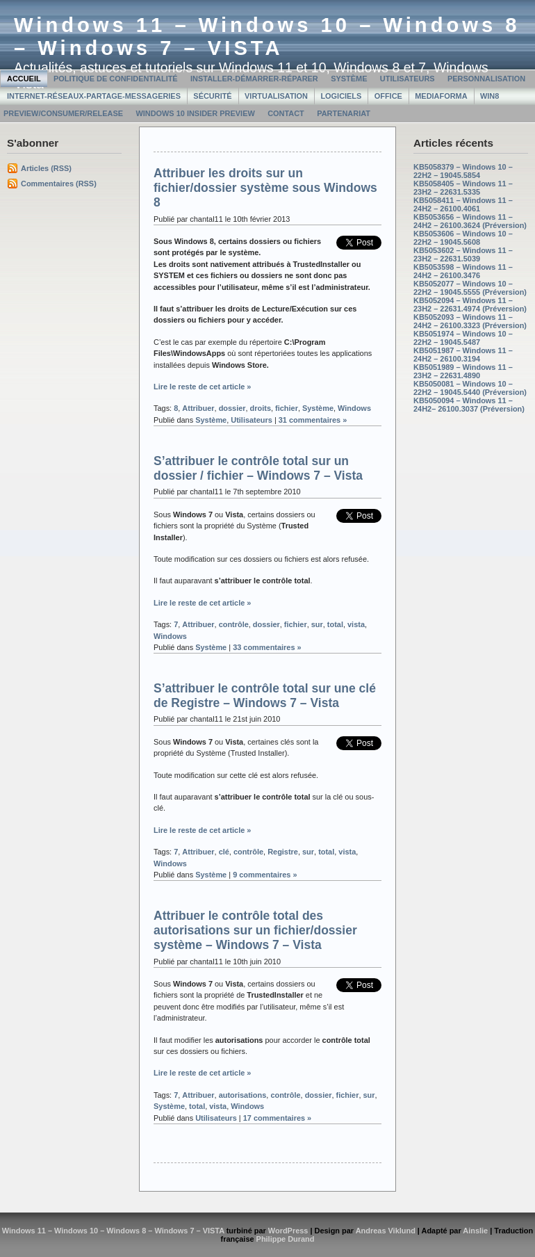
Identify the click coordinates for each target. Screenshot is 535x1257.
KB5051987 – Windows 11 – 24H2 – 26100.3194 (463, 354)
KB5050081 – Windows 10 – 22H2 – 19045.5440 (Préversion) (470, 388)
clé (224, 852)
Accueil (24, 78)
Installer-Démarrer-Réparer (254, 78)
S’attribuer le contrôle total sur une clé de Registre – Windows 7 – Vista (265, 695)
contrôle (234, 624)
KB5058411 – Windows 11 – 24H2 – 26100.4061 (463, 204)
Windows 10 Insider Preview (194, 113)
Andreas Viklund (385, 1230)
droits (260, 408)
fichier (286, 408)
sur (317, 624)
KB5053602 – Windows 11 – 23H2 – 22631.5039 (463, 254)
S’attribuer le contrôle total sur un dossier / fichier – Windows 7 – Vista (258, 468)
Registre (283, 852)
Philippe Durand (285, 1239)
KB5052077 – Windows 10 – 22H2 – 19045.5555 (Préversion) (470, 287)
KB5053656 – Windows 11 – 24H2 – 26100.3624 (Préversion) (470, 221)
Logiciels (340, 96)
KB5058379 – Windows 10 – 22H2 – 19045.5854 (463, 171)
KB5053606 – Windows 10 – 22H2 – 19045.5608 (463, 237)
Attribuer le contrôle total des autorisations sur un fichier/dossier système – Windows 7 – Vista (255, 930)
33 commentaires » (267, 647)
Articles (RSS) (46, 168)
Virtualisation (276, 96)
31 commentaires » (313, 420)
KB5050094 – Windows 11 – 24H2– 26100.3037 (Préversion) (469, 404)
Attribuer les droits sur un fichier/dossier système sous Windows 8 (265, 187)
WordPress (288, 1230)
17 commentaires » (277, 1118)
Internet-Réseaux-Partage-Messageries (94, 96)
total (335, 624)
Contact (286, 113)
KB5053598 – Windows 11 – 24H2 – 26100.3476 (463, 271)
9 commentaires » (265, 874)
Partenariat (343, 113)
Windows (354, 408)
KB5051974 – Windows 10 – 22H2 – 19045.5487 (463, 338)
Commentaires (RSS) (59, 183)
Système (349, 78)
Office (388, 96)
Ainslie (475, 1230)
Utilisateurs (407, 78)
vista (356, 624)
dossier (232, 408)
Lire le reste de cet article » (202, 386)
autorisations (243, 1095)
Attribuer (198, 408)
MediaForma (441, 96)
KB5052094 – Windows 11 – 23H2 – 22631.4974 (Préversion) (470, 304)
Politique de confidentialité (116, 78)
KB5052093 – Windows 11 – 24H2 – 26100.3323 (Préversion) (470, 321)
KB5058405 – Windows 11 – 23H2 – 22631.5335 (463, 187)
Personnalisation (486, 78)
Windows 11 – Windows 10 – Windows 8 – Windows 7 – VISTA (267, 36)
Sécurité (212, 96)
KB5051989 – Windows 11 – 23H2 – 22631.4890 (463, 371)
